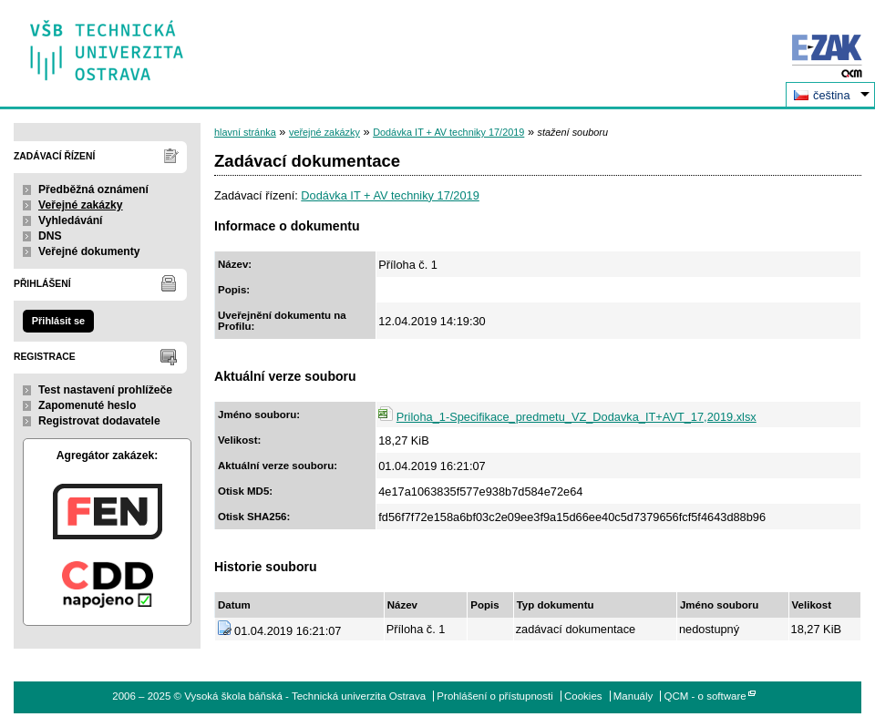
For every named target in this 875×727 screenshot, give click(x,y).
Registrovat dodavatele (99, 421)
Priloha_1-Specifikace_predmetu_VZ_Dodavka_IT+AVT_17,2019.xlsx (576, 417)
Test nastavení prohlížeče (105, 390)
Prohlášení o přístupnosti (494, 696)
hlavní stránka (245, 132)
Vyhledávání (70, 220)
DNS (50, 236)
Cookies (583, 696)
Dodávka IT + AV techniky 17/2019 (448, 132)
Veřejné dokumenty (88, 251)
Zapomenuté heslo (87, 405)
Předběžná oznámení (93, 189)
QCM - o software (705, 696)
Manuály (633, 696)
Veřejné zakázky (80, 205)
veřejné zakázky (324, 132)
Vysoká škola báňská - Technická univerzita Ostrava (107, 44)
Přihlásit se (58, 320)
